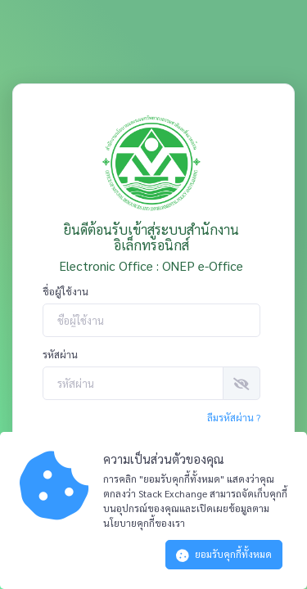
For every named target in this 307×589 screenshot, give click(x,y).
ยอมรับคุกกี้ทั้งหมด (224, 554)
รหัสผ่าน (60, 354)
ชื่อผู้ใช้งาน (65, 291)
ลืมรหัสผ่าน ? (233, 417)
